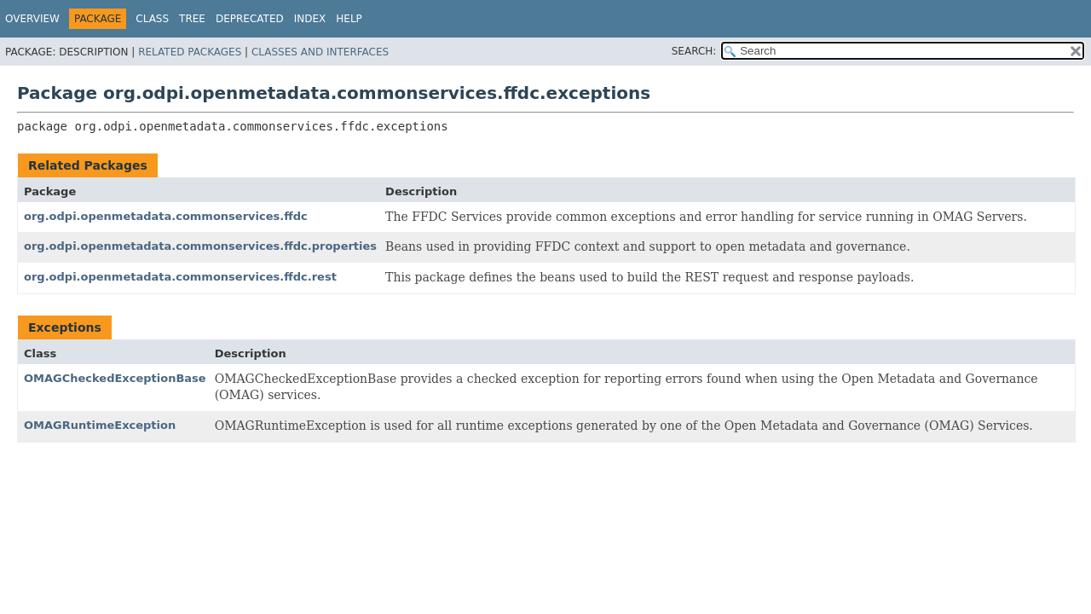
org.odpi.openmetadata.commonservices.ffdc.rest (180, 276)
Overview (32, 19)
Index (310, 19)
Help (349, 19)
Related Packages (189, 52)
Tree (192, 19)
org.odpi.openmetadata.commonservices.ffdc (166, 216)
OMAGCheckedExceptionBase (115, 378)
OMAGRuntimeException (100, 425)
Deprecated (250, 19)
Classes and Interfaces (320, 52)
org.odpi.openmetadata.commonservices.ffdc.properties (200, 246)
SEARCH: (694, 51)
